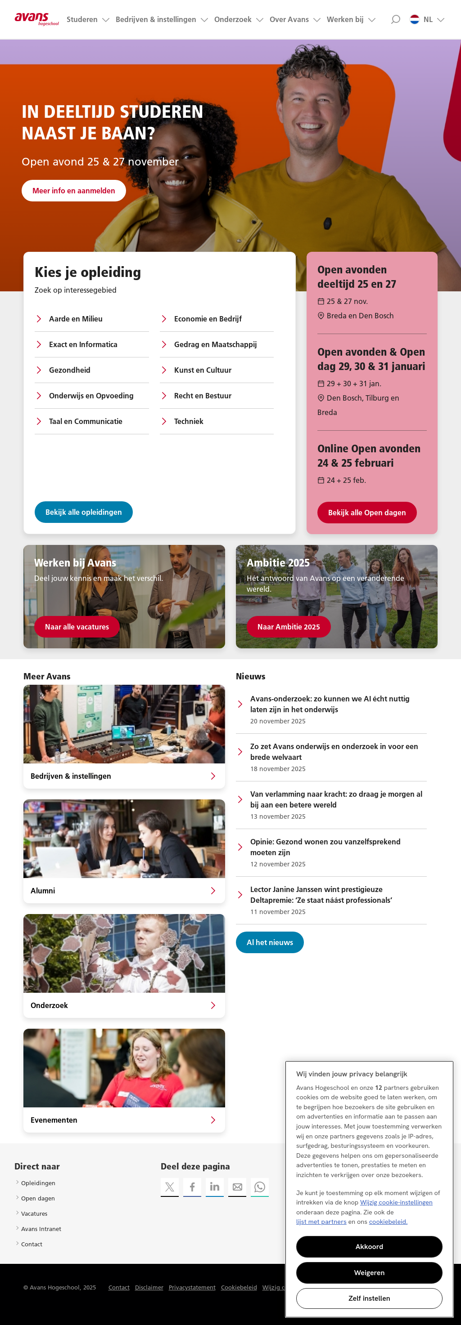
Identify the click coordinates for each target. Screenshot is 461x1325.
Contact (31, 1244)
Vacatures (34, 1213)
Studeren (82, 19)
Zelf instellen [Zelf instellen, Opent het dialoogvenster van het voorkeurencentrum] (369, 1298)
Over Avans (289, 19)
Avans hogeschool (36, 19)
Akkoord (370, 1246)
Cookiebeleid (239, 1287)
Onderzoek (233, 19)
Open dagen (38, 1198)
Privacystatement (192, 1287)
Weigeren (369, 1272)
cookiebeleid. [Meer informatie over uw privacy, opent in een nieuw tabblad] (388, 1222)
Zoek (395, 19)
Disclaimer (149, 1287)
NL (421, 19)
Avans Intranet (41, 1228)
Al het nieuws (270, 942)
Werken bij (345, 19)
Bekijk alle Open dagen (367, 512)
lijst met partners (321, 1222)
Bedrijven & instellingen (156, 19)
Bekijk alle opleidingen (83, 512)
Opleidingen (38, 1183)
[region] (369, 1189)
